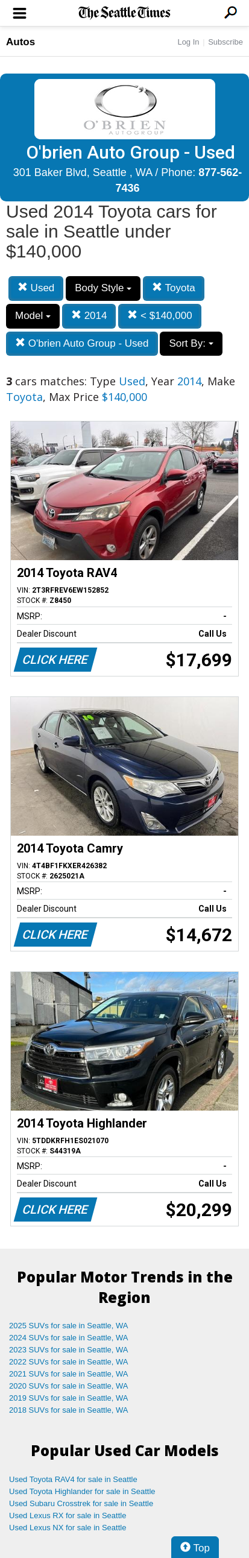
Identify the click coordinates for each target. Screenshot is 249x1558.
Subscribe (225, 41)
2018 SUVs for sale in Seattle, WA (68, 1409)
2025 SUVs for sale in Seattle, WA (68, 1325)
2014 (89, 315)
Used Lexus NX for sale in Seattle (67, 1527)
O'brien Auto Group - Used (82, 343)
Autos (20, 42)
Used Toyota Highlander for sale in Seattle (82, 1491)
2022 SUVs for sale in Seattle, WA (68, 1361)
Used (35, 288)
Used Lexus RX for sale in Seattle (67, 1515)
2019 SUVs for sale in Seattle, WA (68, 1397)
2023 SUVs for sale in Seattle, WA (68, 1349)
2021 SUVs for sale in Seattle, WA (68, 1373)
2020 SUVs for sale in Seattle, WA (68, 1385)
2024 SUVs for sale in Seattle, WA (68, 1337)
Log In (188, 41)
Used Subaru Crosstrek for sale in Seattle (81, 1503)
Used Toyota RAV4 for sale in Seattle (73, 1479)
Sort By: (191, 343)
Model (33, 315)
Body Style (103, 288)
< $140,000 (159, 315)
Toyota (173, 288)
